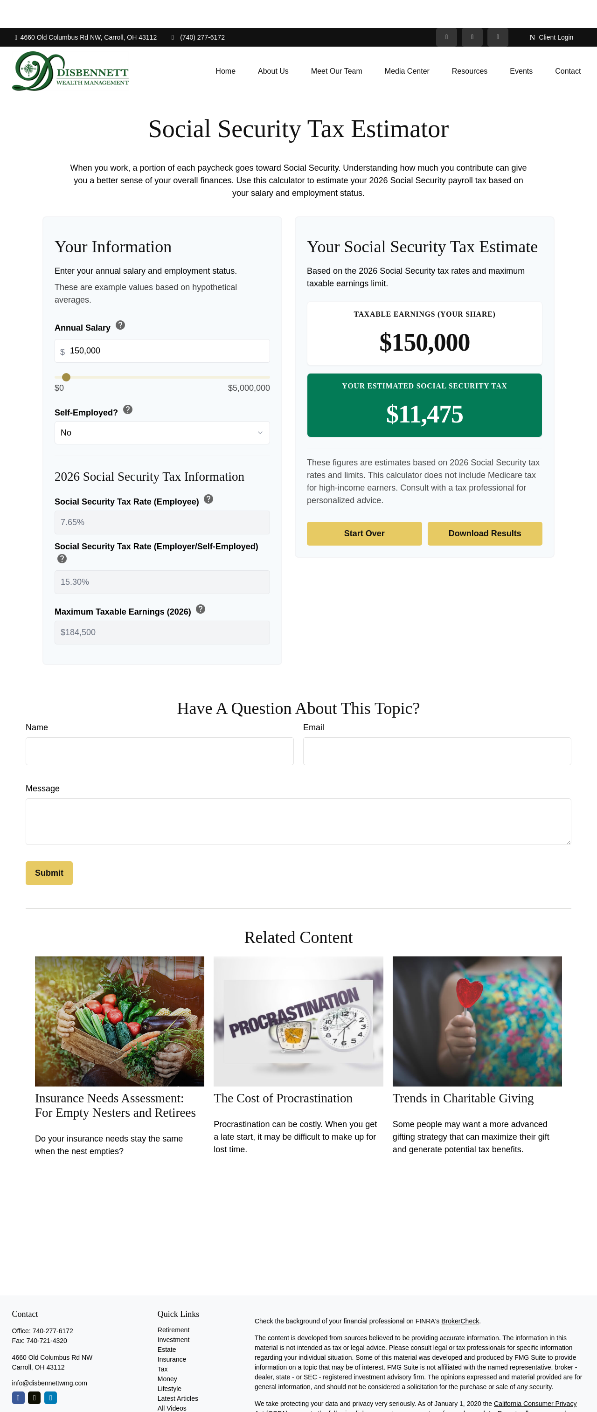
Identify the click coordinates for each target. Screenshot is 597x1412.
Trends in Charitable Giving (463, 1070)
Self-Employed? (95, 382)
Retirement (173, 1302)
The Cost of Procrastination (283, 1070)
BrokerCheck (460, 1293)
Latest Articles (178, 1370)
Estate (167, 1321)
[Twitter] (446, 9)
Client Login (551, 10)
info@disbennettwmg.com (49, 1355)
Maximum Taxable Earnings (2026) (131, 582)
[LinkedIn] (472, 9)
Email (313, 699)
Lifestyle (169, 1360)
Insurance (172, 1331)
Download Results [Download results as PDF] (485, 505)
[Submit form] (49, 845)
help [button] (120, 297)
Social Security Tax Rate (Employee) (135, 472)
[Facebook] (497, 9)
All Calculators (178, 1390)
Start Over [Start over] (364, 505)
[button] (225, 43)
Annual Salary (91, 298)
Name (37, 699)
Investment (173, 1311)
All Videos (172, 1380)
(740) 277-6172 (196, 9)
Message (43, 760)
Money (167, 1351)
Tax (163, 1341)
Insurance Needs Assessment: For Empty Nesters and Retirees (115, 1077)
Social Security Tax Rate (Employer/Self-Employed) (156, 526)
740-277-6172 (53, 1303)
